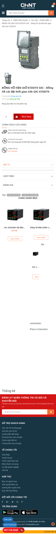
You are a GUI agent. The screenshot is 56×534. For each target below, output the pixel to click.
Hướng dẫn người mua (11, 487)
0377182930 (12, 151)
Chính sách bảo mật (10, 461)
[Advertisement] (28, 416)
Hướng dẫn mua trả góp (11, 443)
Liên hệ (5, 470)
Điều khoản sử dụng (10, 464)
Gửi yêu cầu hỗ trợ (9, 431)
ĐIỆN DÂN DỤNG (14, 195)
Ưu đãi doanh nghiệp (10, 467)
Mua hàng (22, 117)
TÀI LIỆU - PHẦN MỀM (30, 195)
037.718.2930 (11, 530)
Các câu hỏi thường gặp (11, 428)
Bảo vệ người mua (9, 481)
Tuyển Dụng (7, 458)
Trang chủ (6, 20)
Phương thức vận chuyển (12, 437)
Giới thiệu (6, 454)
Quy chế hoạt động (9, 490)
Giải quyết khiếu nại (10, 484)
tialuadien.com (33, 524)
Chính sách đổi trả (9, 440)
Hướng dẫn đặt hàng (10, 434)
